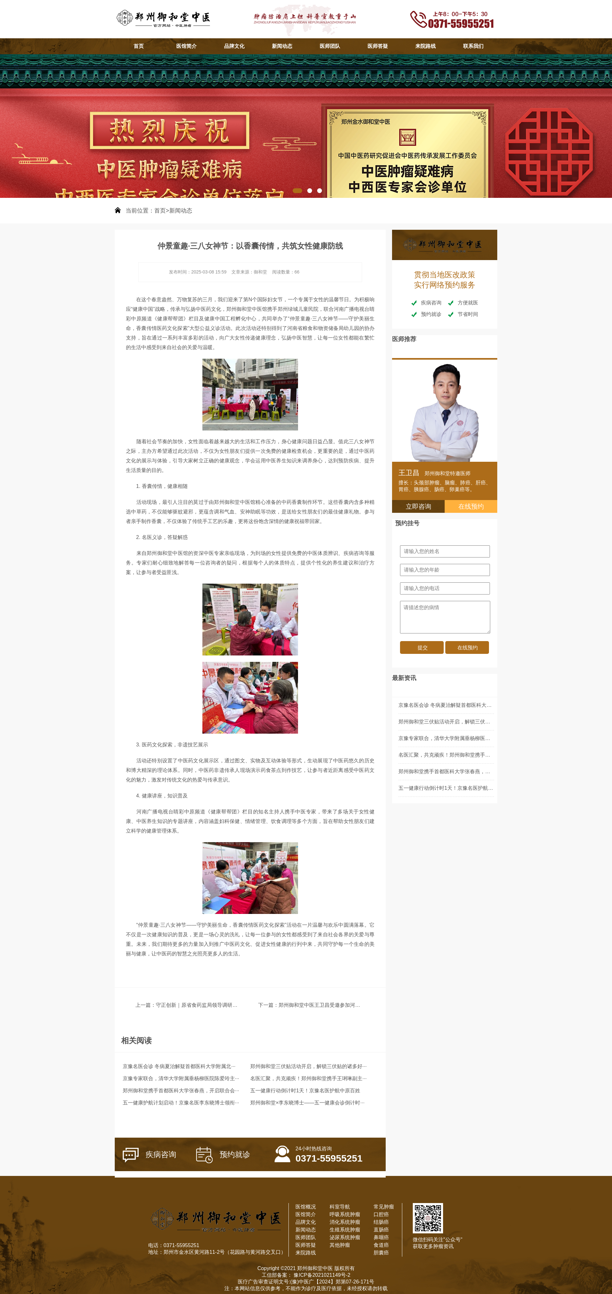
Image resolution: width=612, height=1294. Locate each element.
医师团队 (330, 46)
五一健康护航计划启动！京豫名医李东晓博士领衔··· (181, 1102)
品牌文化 (234, 46)
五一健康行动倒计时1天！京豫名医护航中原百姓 (305, 1090)
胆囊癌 (381, 1252)
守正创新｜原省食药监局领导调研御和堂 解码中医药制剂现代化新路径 (235, 1005)
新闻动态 (282, 46)
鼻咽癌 (381, 1237)
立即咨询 (418, 506)
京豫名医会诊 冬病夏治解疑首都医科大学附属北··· (179, 1066)
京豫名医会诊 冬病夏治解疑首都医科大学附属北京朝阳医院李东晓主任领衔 (483, 705)
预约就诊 (223, 1155)
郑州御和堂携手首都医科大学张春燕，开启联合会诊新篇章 (464, 771)
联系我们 (473, 46)
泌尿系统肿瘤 (345, 1237)
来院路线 (425, 46)
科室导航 (340, 1206)
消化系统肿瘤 (345, 1222)
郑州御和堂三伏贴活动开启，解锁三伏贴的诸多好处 (457, 721)
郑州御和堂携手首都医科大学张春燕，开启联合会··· (181, 1090)
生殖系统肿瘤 (345, 1229)
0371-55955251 (318, 1150)
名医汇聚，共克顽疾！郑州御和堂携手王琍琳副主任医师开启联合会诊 (477, 755)
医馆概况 (305, 1206)
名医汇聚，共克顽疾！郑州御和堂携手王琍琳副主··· (308, 1078)
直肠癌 (381, 1229)
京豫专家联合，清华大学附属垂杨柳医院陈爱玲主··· (181, 1078)
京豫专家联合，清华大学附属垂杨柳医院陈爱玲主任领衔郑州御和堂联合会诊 (485, 738)
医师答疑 (378, 46)
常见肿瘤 (384, 1206)
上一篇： (145, 1005)
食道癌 (381, 1245)
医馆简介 (186, 46)
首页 (139, 46)
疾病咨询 (149, 1155)
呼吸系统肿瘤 (345, 1214)
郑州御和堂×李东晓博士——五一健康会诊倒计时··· (307, 1102)
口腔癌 (381, 1214)
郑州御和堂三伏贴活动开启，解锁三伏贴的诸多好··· (308, 1066)
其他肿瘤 (340, 1245)
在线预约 (471, 506)
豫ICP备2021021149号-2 (321, 1275)
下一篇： (268, 1005)
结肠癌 (381, 1222)
